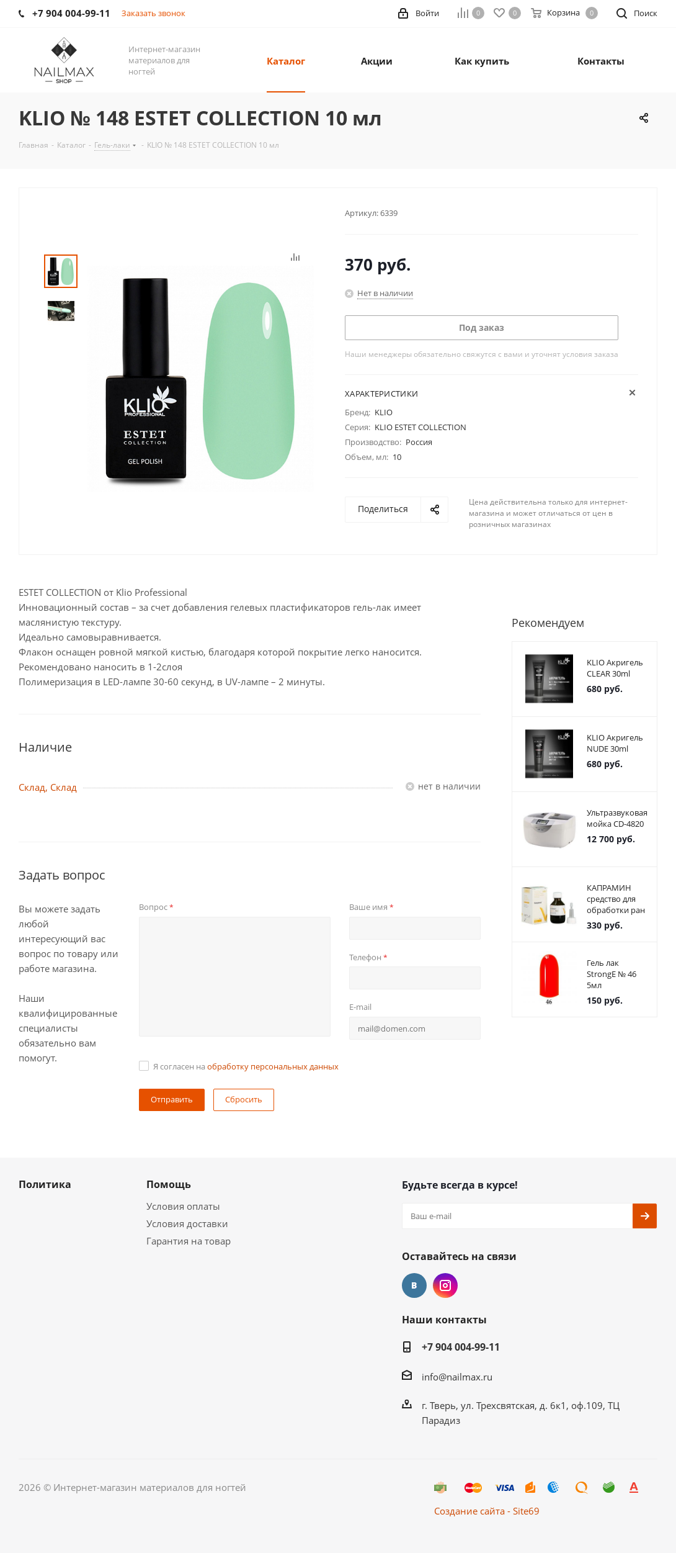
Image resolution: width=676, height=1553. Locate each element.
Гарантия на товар (188, 1241)
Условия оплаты (183, 1206)
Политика (45, 1184)
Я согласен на (246, 1066)
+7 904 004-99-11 (461, 1347)
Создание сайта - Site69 (487, 1511)
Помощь (168, 1184)
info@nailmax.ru (457, 1377)
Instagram (445, 1285)
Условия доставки (187, 1223)
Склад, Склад (48, 787)
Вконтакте (414, 1285)
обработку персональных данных (273, 1066)
